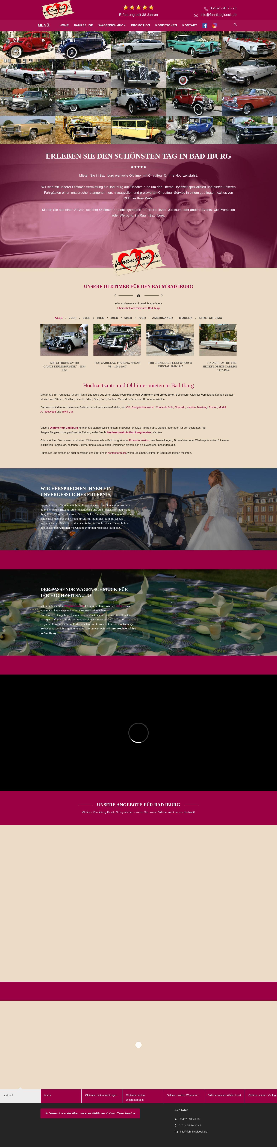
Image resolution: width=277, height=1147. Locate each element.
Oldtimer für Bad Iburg (64, 433)
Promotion (140, 25)
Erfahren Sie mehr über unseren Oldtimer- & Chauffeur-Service (90, 1119)
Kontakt (189, 25)
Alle (59, 317)
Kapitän (191, 412)
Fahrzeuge (83, 25)
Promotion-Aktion (139, 446)
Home (64, 25)
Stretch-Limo (210, 317)
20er (73, 317)
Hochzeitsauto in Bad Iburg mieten (129, 437)
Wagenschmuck (112, 25)
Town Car (67, 417)
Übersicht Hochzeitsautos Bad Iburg (138, 308)
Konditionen (166, 25)
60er (128, 317)
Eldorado (180, 412)
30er (86, 317)
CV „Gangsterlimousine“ (140, 412)
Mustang (202, 412)
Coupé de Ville (164, 412)
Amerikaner (162, 317)
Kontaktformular (116, 458)
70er (142, 317)
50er (114, 317)
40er (100, 317)
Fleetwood (50, 417)
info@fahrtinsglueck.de (219, 15)
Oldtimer (121, 611)
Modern (186, 317)
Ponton (213, 412)
